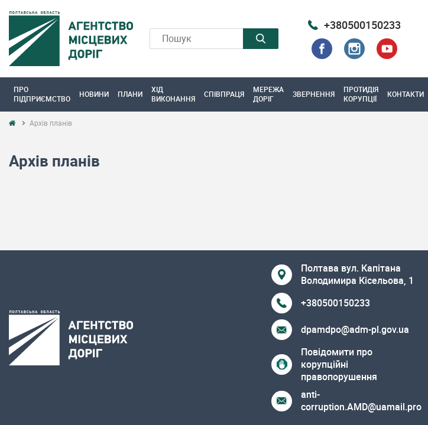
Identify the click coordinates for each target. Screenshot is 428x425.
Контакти (405, 94)
